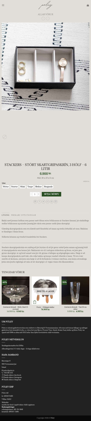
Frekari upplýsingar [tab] (23, 215)
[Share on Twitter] (43, 201)
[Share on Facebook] (39, 201)
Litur (4, 183)
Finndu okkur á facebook (11, 375)
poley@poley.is (8, 370)
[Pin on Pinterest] (52, 201)
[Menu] (3, 5)
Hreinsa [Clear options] (86, 181)
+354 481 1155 (8, 373)
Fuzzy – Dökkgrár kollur (45, 307)
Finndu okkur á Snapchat (11, 380)
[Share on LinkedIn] (56, 201)
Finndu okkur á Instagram (12, 377)
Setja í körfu (51, 194)
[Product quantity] (35, 194)
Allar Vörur (45, 14)
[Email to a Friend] (47, 201)
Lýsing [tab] (6, 215)
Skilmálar (5, 402)
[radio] (5, 186)
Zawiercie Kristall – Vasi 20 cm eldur (75, 308)
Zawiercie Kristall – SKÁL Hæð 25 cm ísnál (15, 308)
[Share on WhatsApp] (35, 201)
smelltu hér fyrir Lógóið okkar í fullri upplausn (18, 405)
